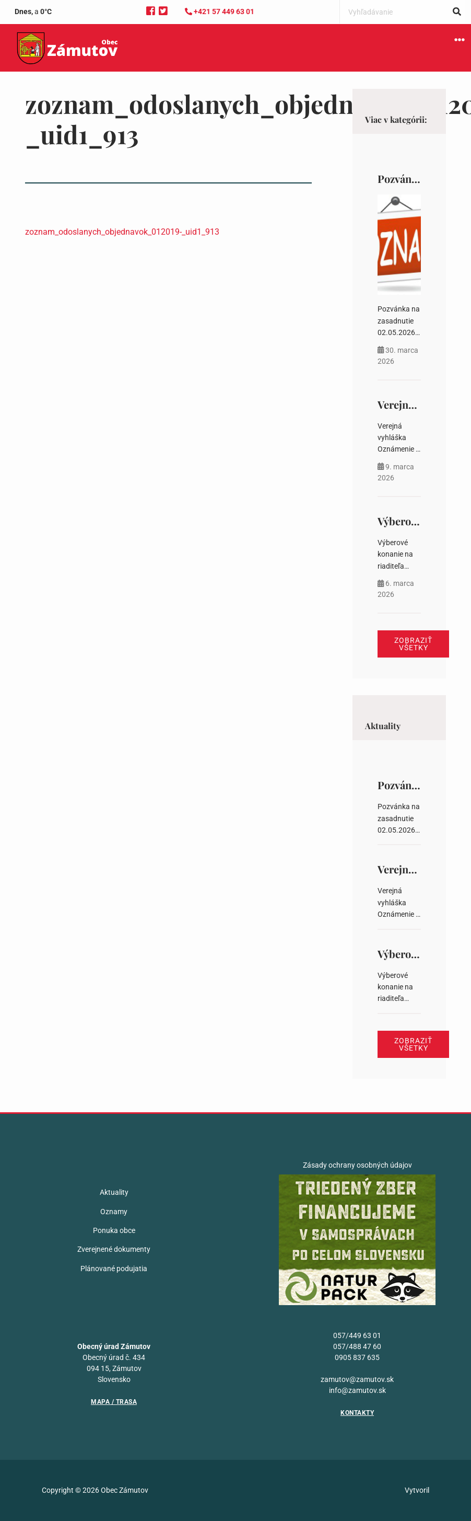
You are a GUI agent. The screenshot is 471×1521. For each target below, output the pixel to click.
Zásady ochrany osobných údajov (357, 1165)
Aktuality (114, 1192)
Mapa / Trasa (114, 1401)
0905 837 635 (357, 1357)
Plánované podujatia (113, 1268)
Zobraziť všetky (413, 644)
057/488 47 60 (357, 1346)
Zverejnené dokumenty (113, 1249)
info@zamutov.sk (357, 1390)
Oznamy (113, 1211)
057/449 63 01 (357, 1335)
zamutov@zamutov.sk (357, 1379)
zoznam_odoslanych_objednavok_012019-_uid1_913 (122, 232)
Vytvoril (417, 1490)
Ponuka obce (114, 1230)
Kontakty (357, 1412)
